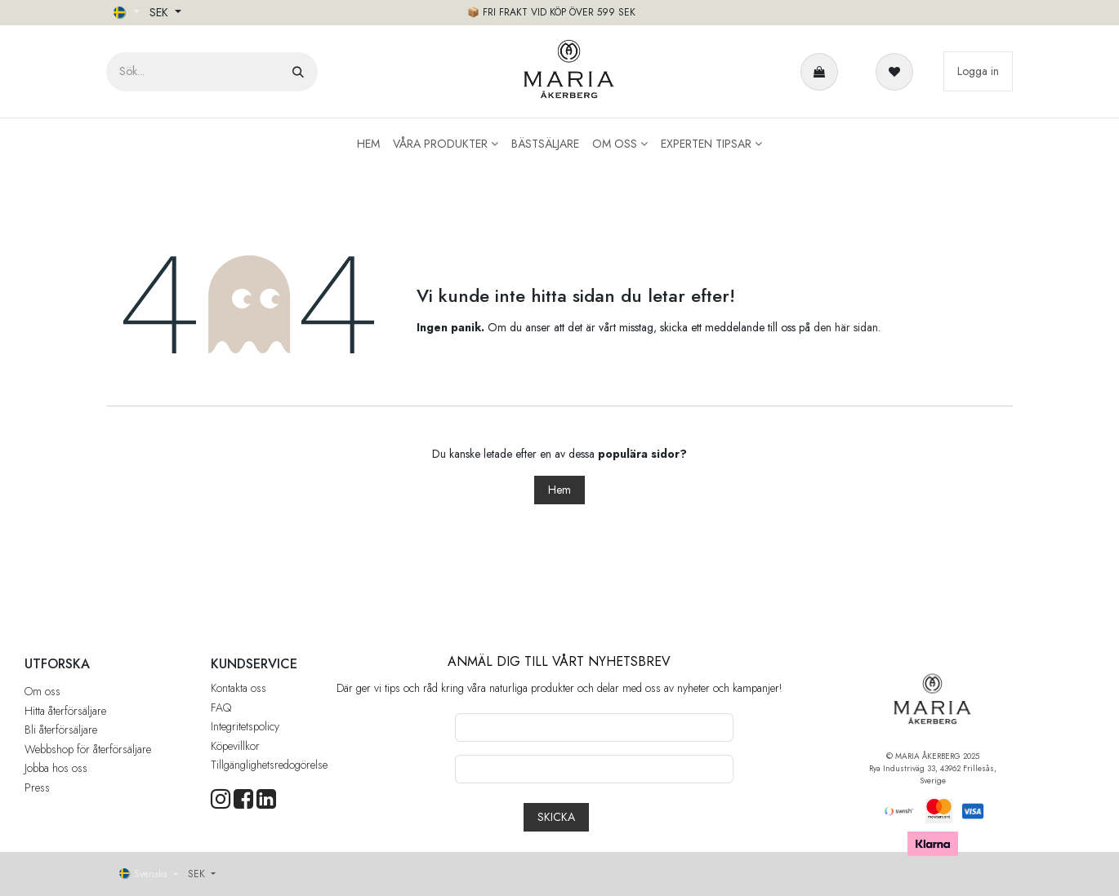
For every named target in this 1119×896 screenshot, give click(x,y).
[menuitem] (368, 144)
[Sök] (298, 71)
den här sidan (846, 327)
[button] (556, 817)
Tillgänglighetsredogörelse (269, 764)
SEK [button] (160, 12)
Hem (559, 489)
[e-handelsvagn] (822, 71)
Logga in (978, 71)
